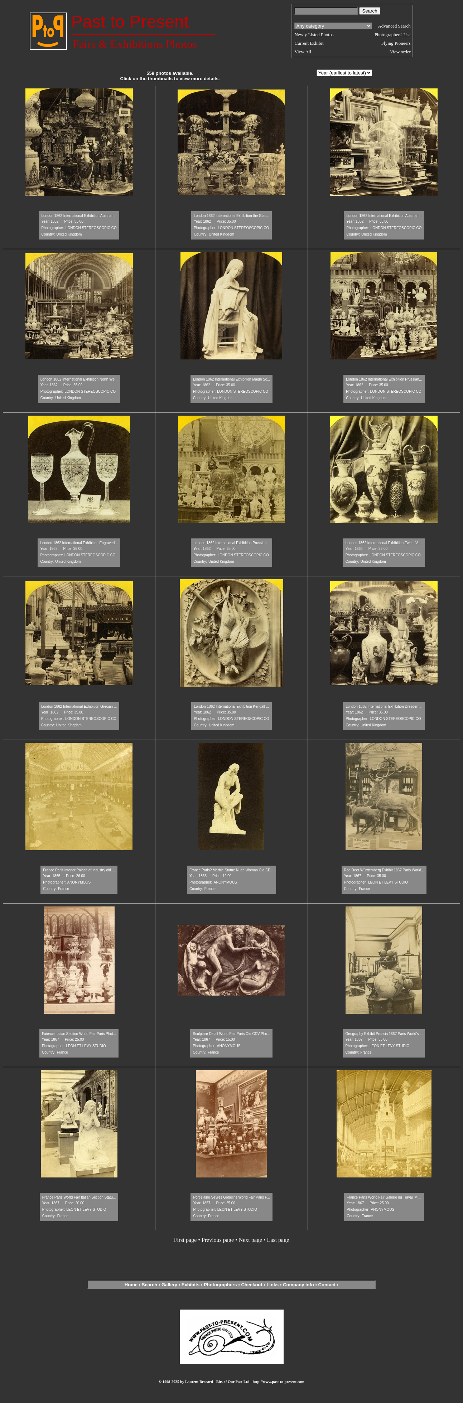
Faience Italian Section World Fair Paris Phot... (79, 1034)
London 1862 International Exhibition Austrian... (78, 216)
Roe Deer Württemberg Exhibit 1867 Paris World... (384, 870)
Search (149, 1284)
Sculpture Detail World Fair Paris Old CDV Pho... (231, 1034)
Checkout (251, 1284)
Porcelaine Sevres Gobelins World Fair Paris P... (231, 1197)
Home (131, 1284)
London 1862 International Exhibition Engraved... (78, 543)
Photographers (220, 1284)
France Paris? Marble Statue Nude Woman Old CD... (231, 870)
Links (272, 1284)
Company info (299, 1284)
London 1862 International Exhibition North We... (79, 379)
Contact (327, 1284)
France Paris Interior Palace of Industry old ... (79, 870)
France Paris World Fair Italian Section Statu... (79, 1197)
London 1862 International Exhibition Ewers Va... (384, 543)
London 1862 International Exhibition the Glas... (231, 216)
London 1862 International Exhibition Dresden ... (384, 706)
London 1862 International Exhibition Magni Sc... (231, 379)
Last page (278, 1240)
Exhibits (191, 1284)
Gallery (169, 1284)
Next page (250, 1240)
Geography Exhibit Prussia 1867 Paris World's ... (384, 1034)
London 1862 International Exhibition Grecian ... (79, 706)
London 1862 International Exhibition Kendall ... (231, 706)
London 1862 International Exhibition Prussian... (384, 379)
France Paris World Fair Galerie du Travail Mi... (384, 1197)
